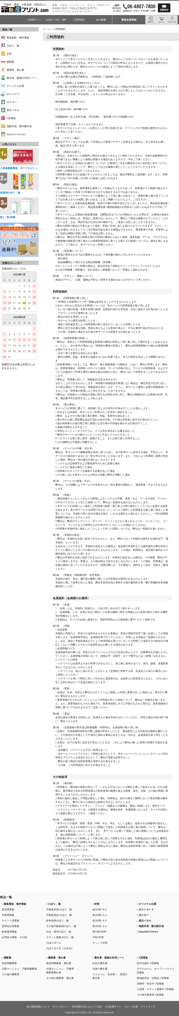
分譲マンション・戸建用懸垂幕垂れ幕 (60, 970)
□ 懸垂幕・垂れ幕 (56, 957)
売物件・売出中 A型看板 (150, 983)
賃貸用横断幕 (9, 963)
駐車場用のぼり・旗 (57, 920)
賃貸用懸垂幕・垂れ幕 (58, 963)
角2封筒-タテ (99, 909)
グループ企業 (131, 1006)
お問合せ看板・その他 (14, 937)
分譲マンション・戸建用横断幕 (19, 968)
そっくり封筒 (99, 942)
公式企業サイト (113, 1006)
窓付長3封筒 (99, 931)
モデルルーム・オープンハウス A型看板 (155, 970)
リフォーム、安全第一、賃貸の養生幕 (109, 976)
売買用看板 (8, 915)
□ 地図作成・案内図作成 (150, 926)
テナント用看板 (10, 920)
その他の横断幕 (10, 974)
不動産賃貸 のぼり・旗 (59, 915)
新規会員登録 (128, 19)
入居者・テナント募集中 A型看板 (155, 989)
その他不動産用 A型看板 (150, 994)
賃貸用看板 (8, 909)
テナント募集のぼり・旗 (60, 937)
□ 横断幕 (6, 957)
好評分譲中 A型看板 (148, 963)
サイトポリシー (61, 1006)
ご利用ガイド (33, 19)
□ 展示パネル (144, 920)
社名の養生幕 (99, 963)
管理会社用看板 (10, 926)
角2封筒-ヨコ (99, 915)
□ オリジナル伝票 (146, 904)
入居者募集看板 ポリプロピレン (19, 168)
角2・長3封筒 (7, 217)
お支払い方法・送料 (56, 19)
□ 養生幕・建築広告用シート (108, 957)
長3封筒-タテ (99, 920)
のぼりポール (53, 942)
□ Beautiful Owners (147, 931)
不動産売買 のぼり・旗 (59, 909)
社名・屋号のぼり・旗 (58, 931)
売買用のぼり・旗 (10, 192)
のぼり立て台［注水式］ (60, 948)
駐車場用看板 (9, 931)
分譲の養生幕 (99, 968)
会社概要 (101, 19)
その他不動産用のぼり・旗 (61, 926)
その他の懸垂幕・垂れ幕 (60, 978)
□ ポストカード (145, 909)
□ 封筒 (95, 904)
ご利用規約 (78, 19)
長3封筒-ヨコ (99, 926)
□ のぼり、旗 (53, 904)
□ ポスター (143, 915)
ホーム (46, 29)
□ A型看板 (142, 957)
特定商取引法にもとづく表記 (87, 1006)
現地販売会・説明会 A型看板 (153, 978)
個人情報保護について (38, 1006)
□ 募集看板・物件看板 (14, 904)
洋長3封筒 (98, 937)
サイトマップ (148, 1006)
